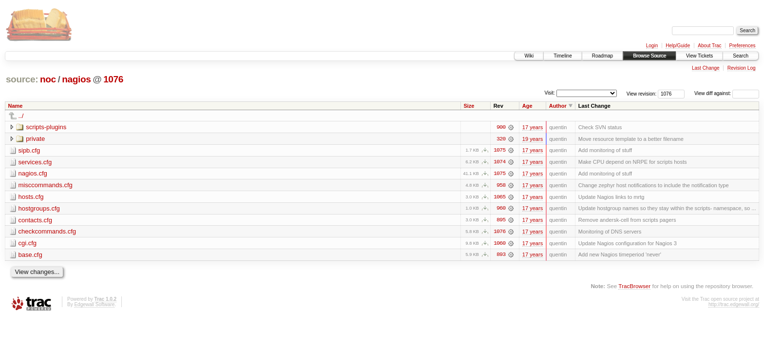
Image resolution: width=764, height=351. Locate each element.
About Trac (709, 45)
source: (22, 79)
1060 (499, 244)
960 (501, 209)
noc (48, 79)
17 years (532, 127)
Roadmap (602, 55)
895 (501, 221)
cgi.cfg (28, 244)
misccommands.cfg (46, 185)
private (35, 138)
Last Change (706, 68)
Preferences (742, 45)
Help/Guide (678, 45)
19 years (532, 139)
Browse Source (649, 55)
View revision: (642, 93)
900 (501, 127)
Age (527, 106)
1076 (113, 79)
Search (740, 55)
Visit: (549, 93)
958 (501, 186)
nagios (76, 79)
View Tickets (699, 55)
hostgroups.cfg (39, 209)
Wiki (529, 55)
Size (468, 106)
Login (652, 45)
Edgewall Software (94, 305)
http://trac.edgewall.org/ (733, 305)
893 (501, 256)
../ (21, 115)
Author (558, 106)
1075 (499, 151)
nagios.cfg (33, 173)
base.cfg (30, 255)
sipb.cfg (29, 150)
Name (15, 106)
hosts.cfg (31, 197)
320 (501, 139)
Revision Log (741, 68)
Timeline (563, 55)
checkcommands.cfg (47, 232)
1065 (499, 197)
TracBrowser (634, 287)
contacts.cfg (35, 220)
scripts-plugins (46, 127)
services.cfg (35, 162)
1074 (499, 162)
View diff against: (726, 93)
